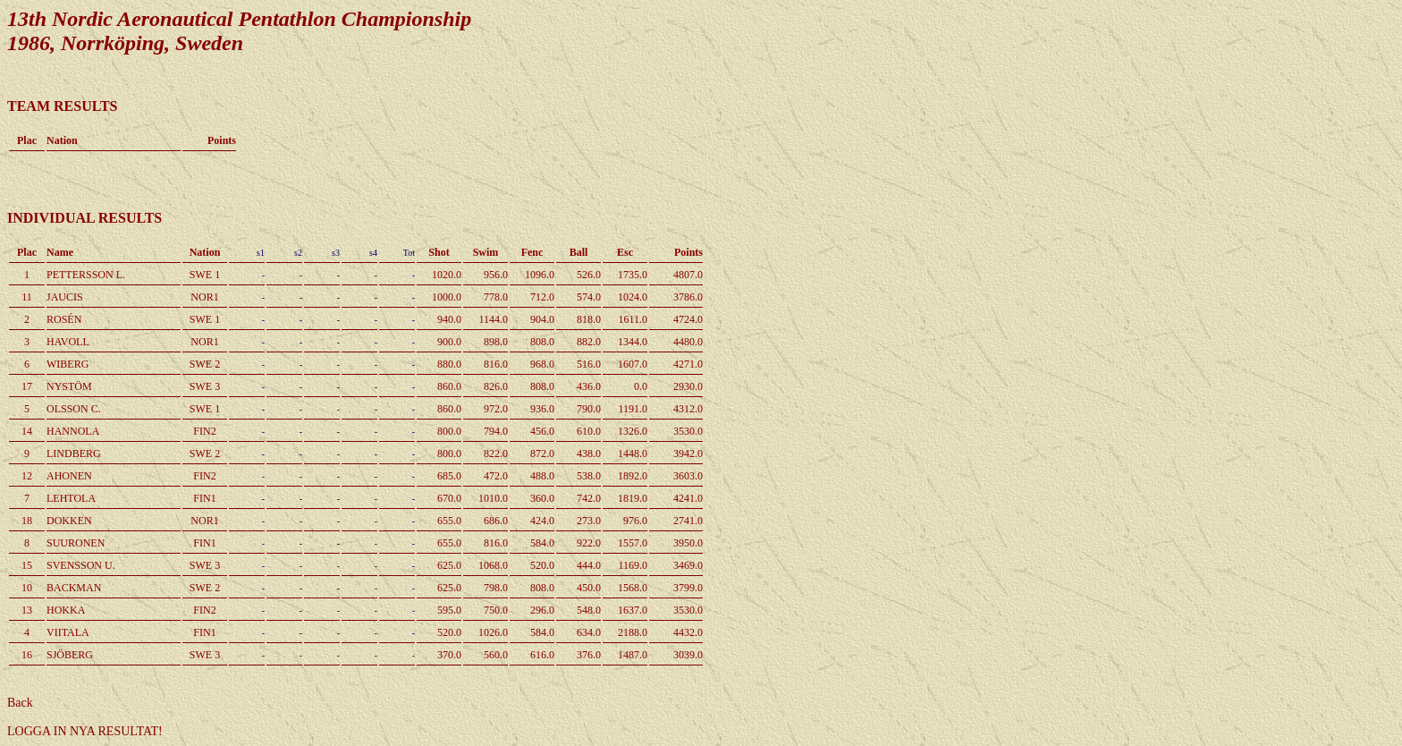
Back (20, 702)
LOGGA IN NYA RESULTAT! (85, 731)
